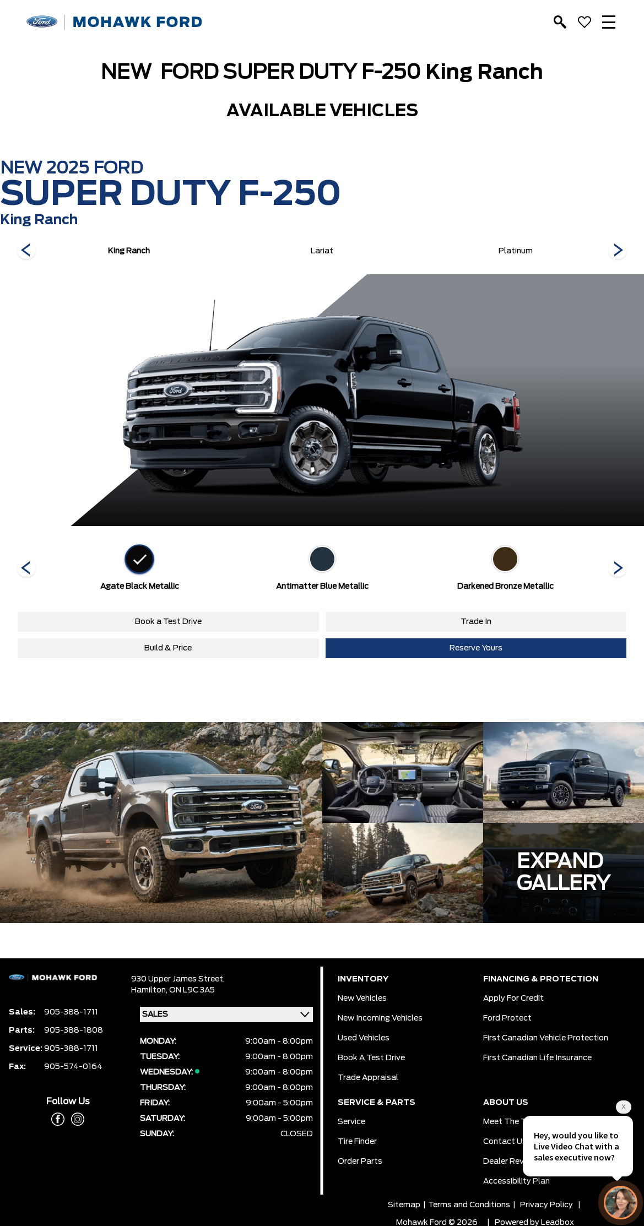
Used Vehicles (363, 1038)
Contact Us (505, 1142)
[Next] (26, 251)
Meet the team (512, 1122)
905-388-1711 (71, 1012)
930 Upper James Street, (178, 979)
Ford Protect (507, 1018)
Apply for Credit (513, 998)
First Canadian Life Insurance (537, 1058)
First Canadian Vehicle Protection (545, 1038)
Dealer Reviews (512, 1161)
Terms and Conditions (469, 1205)
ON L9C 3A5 (192, 990)
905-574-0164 (73, 1067)
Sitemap (404, 1205)
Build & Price (168, 648)
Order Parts (360, 1161)
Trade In (476, 622)
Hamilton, (150, 990)
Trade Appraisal (368, 1078)
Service (351, 1122)
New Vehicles (362, 998)
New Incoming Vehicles (380, 1018)
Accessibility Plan (516, 1181)
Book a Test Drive (168, 622)
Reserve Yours (476, 648)
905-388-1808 (73, 1030)
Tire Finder (357, 1142)
